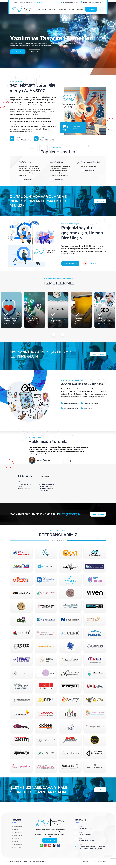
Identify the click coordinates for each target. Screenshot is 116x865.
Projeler (71, 9)
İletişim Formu (50, 840)
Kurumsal (41, 9)
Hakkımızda (35, 52)
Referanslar (62, 9)
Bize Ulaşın (38, 2)
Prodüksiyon (17, 832)
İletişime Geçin (69, 514)
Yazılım (15, 841)
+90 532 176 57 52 (24, 488)
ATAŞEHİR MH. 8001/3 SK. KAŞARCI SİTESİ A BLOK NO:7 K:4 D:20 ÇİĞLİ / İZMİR (92, 848)
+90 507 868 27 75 (95, 2)
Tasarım (15, 838)
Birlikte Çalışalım (98, 354)
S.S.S (93, 861)
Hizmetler (52, 9)
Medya (79, 9)
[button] (62, 335)
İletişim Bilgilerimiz (70, 263)
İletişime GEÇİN (24, 356)
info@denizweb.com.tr (70, 2)
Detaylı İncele (25, 179)
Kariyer (15, 829)
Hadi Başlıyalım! (17, 52)
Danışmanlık (17, 835)
